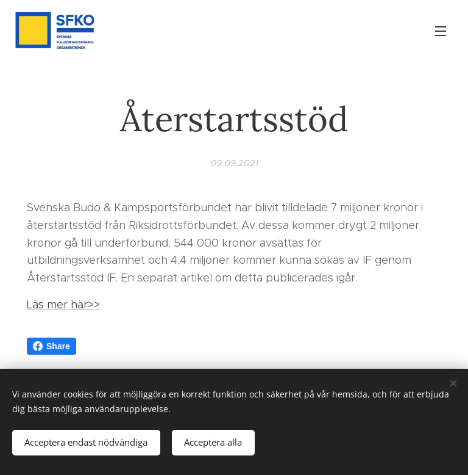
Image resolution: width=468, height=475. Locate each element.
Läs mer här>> (63, 304)
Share (51, 346)
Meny (440, 31)
